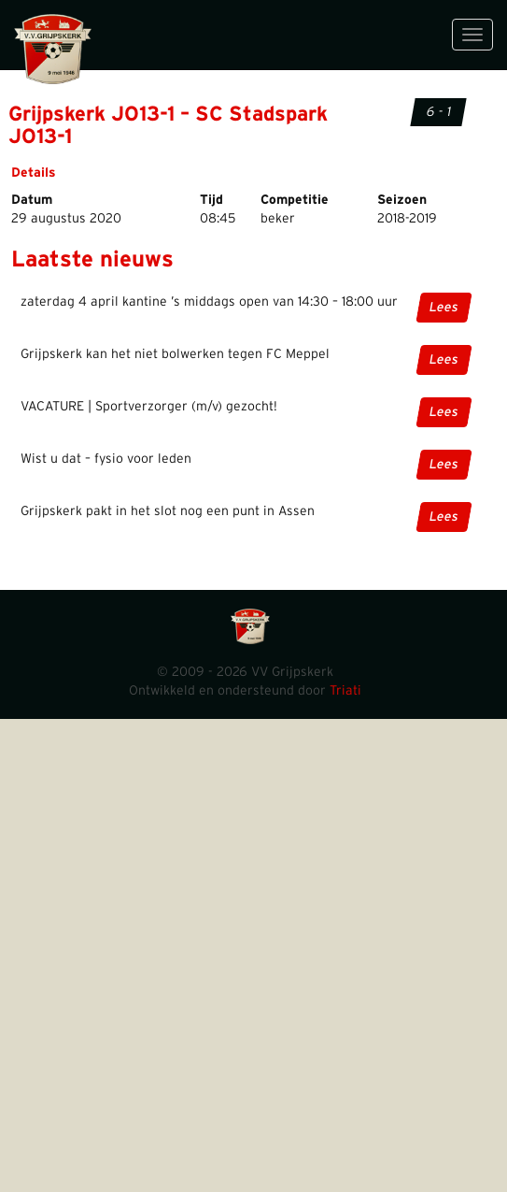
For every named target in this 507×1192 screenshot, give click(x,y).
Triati (345, 690)
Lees (443, 307)
